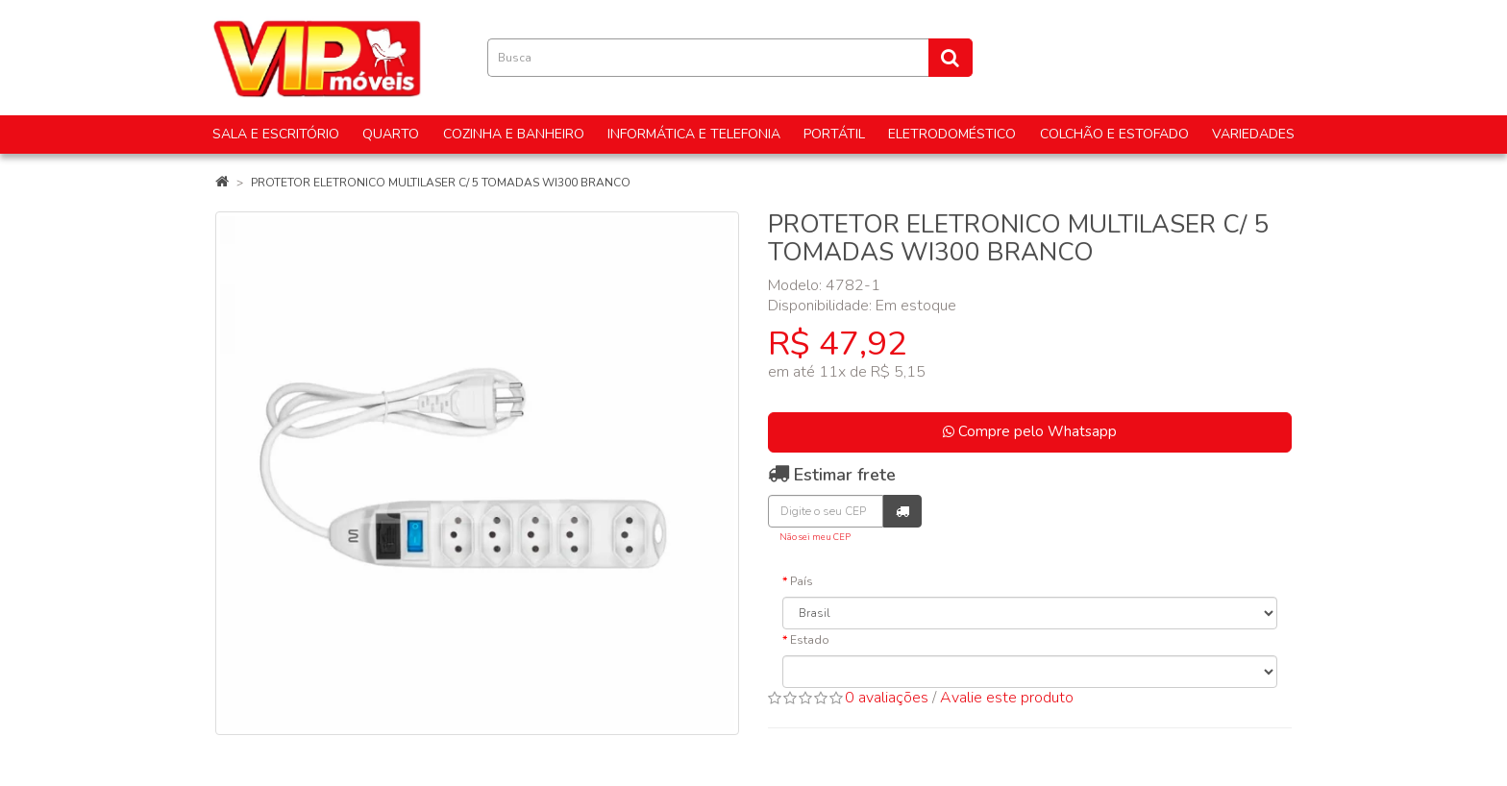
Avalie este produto (1007, 697)
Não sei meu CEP (815, 536)
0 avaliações (886, 697)
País (801, 581)
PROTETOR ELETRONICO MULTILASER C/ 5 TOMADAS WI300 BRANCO (440, 182)
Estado (809, 640)
